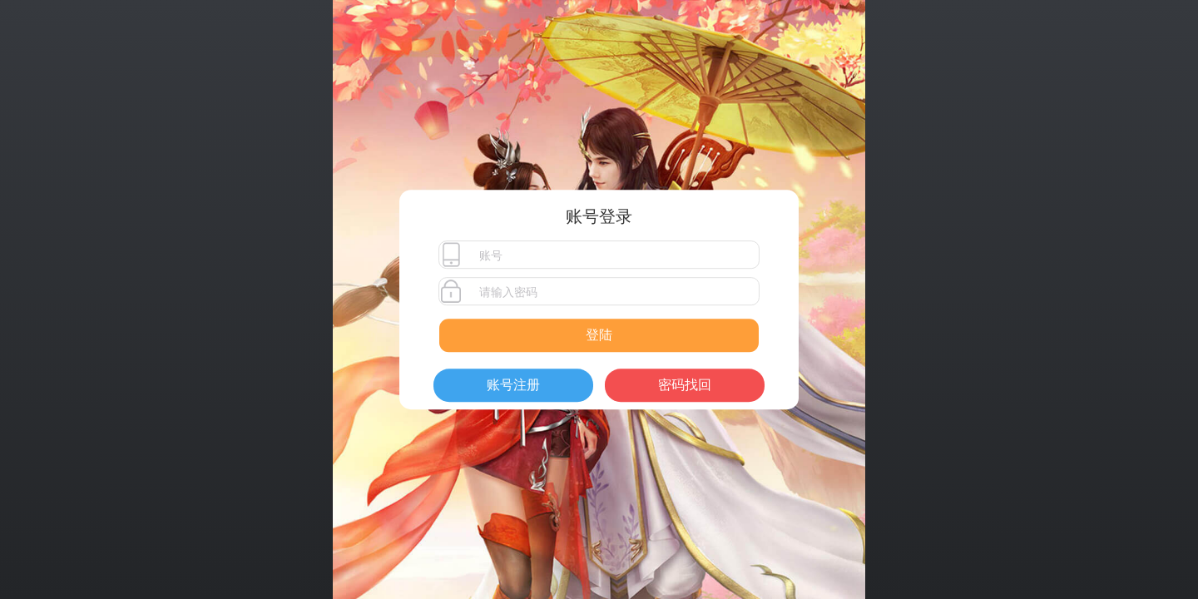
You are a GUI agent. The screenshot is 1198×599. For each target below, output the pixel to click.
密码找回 (684, 385)
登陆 (599, 335)
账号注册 (513, 385)
